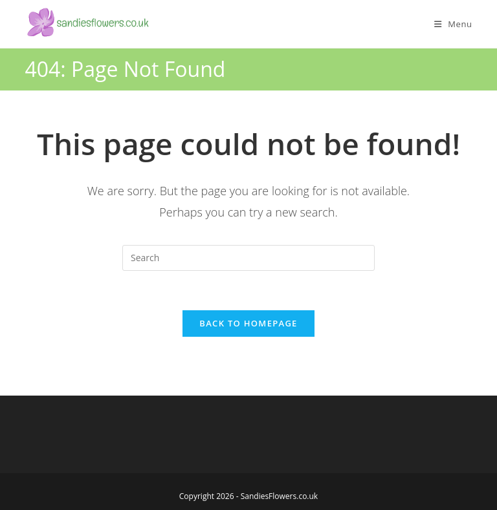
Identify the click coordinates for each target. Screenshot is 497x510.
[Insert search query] (248, 258)
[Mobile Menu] (453, 24)
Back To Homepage (248, 323)
